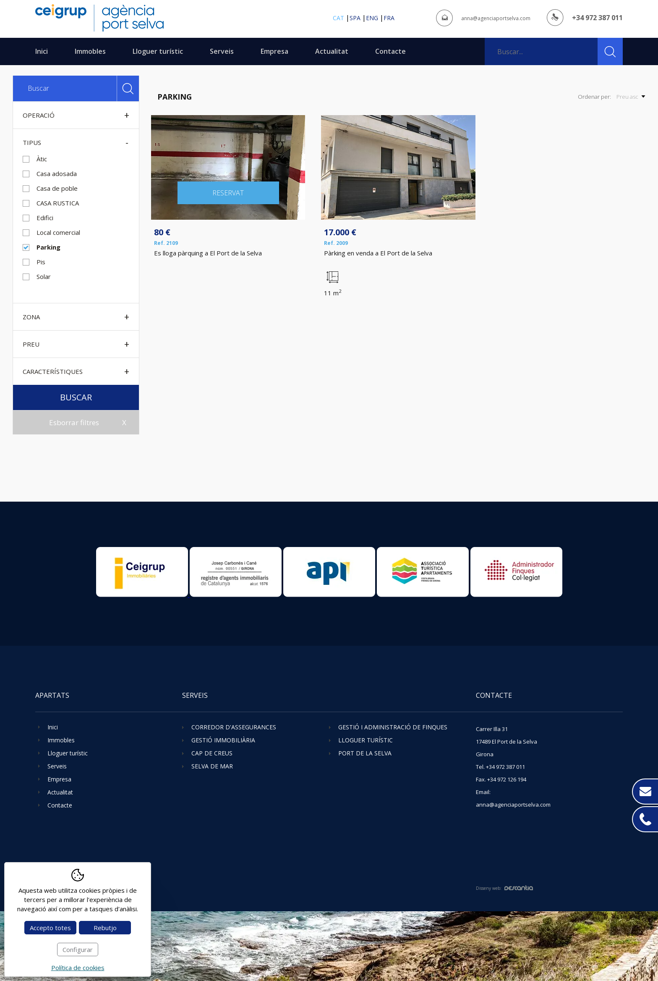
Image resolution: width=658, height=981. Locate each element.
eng (372, 18)
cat (338, 18)
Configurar (78, 949)
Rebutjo (105, 927)
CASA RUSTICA (58, 203)
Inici (41, 51)
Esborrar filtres (74, 422)
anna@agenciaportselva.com (495, 18)
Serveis (222, 51)
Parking (48, 247)
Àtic (42, 159)
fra (389, 18)
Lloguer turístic (158, 51)
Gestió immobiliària (223, 740)
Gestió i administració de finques (392, 727)
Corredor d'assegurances (233, 727)
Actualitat (331, 51)
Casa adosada (57, 173)
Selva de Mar (212, 766)
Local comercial (58, 232)
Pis (41, 262)
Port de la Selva (365, 753)
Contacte (390, 51)
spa (355, 18)
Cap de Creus (211, 753)
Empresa (274, 51)
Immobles (90, 51)
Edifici (45, 217)
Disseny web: (504, 888)
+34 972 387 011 (597, 17)
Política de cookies (77, 967)
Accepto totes (50, 927)
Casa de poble (57, 188)
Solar (44, 276)
